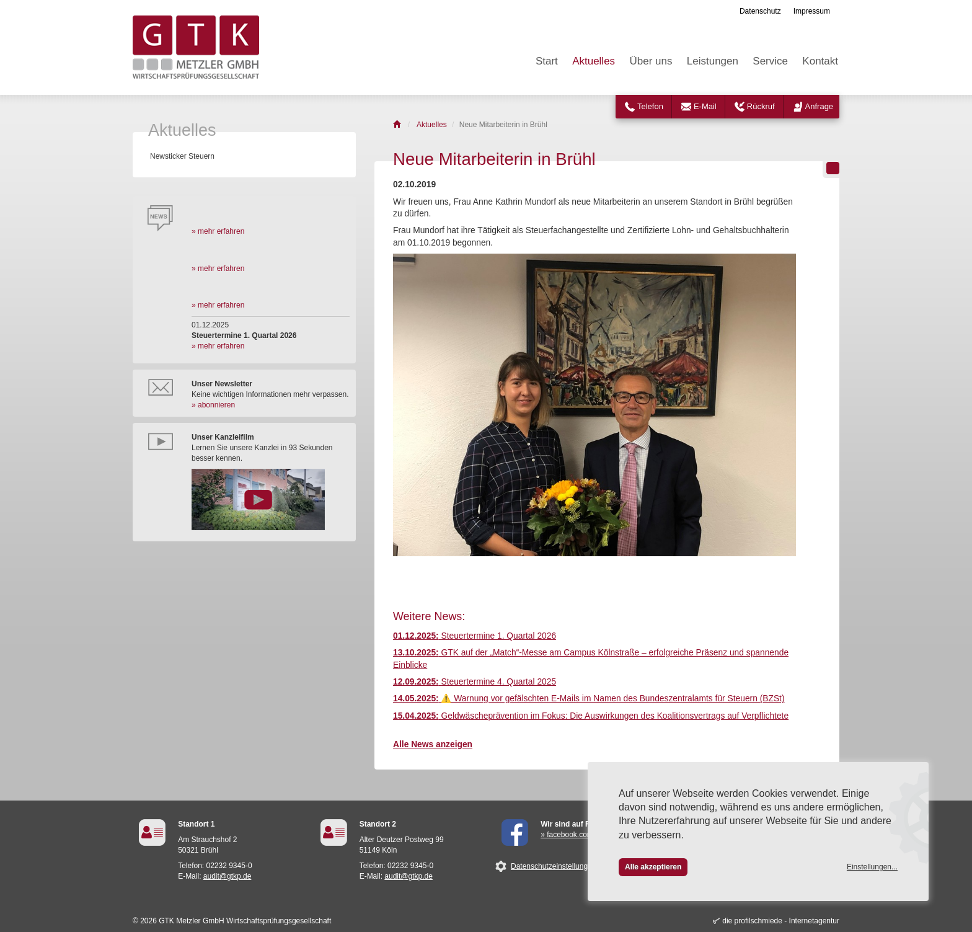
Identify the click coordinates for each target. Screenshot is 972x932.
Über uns (650, 61)
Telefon (650, 106)
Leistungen (712, 61)
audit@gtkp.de (227, 876)
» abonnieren (213, 405)
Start (547, 61)
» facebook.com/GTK (576, 834)
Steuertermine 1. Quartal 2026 (474, 636)
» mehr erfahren (218, 231)
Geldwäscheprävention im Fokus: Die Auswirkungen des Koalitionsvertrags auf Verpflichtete (591, 716)
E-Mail (705, 106)
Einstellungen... (872, 867)
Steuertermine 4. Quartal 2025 (474, 681)
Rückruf (761, 106)
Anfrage (819, 106)
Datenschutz (760, 11)
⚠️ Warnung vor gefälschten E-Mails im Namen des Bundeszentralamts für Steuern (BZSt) (589, 698)
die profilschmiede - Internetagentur (780, 920)
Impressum (811, 11)
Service (770, 61)
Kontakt (820, 61)
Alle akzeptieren (653, 867)
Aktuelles (593, 61)
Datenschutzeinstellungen (553, 866)
